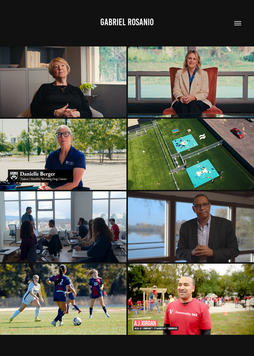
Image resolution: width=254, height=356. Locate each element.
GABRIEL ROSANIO (127, 22)
